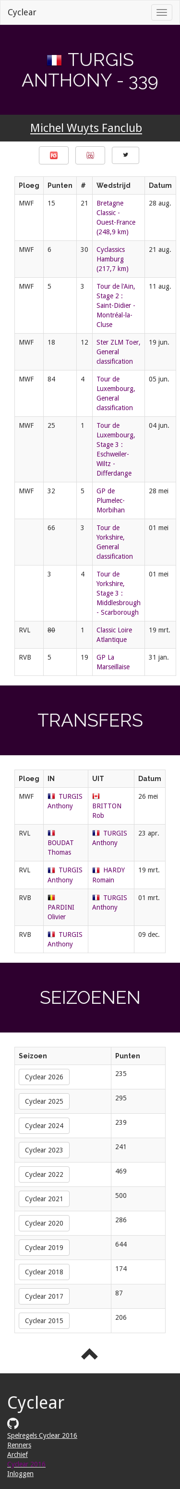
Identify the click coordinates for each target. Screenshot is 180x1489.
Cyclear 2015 (44, 1321)
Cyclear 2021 (44, 1199)
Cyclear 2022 (44, 1174)
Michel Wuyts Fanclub (86, 128)
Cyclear (22, 12)
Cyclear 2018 (44, 1272)
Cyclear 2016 (26, 1464)
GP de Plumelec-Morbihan (110, 500)
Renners (19, 1445)
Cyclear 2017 (44, 1296)
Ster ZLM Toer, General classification (118, 351)
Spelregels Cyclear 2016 (42, 1435)
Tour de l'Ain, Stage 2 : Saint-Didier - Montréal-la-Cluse (115, 305)
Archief (17, 1454)
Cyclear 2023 (44, 1150)
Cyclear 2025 (44, 1101)
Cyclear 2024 (44, 1126)
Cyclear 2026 (44, 1077)
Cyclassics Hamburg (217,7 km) (112, 259)
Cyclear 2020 (44, 1223)
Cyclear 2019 (44, 1247)
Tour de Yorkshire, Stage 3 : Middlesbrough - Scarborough (118, 593)
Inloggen (20, 1474)
